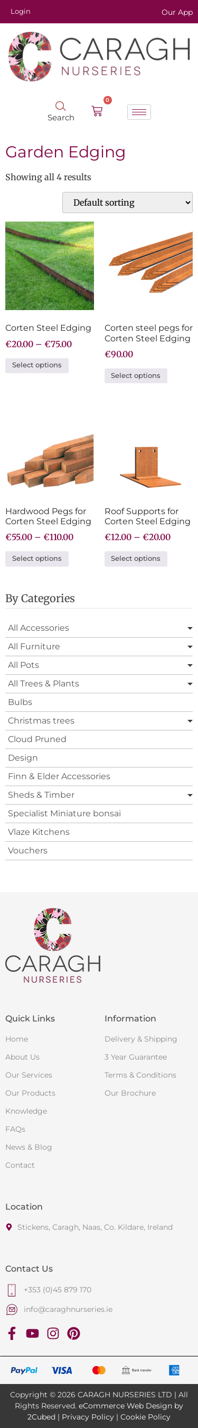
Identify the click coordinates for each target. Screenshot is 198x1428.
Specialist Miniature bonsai (64, 813)
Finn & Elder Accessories (59, 776)
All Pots (23, 665)
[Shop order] (127, 202)
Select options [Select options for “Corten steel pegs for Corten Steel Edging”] (136, 376)
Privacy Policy (88, 1417)
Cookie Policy (145, 1417)
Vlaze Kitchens (39, 832)
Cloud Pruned (37, 739)
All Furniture (34, 646)
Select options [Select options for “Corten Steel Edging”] (37, 365)
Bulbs (20, 702)
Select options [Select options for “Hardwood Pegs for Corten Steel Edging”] (37, 558)
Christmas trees (41, 721)
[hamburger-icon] (139, 112)
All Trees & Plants (43, 683)
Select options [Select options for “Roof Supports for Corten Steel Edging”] (136, 558)
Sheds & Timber (41, 795)
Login (21, 11)
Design (23, 758)
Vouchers (28, 850)
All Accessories (38, 628)
